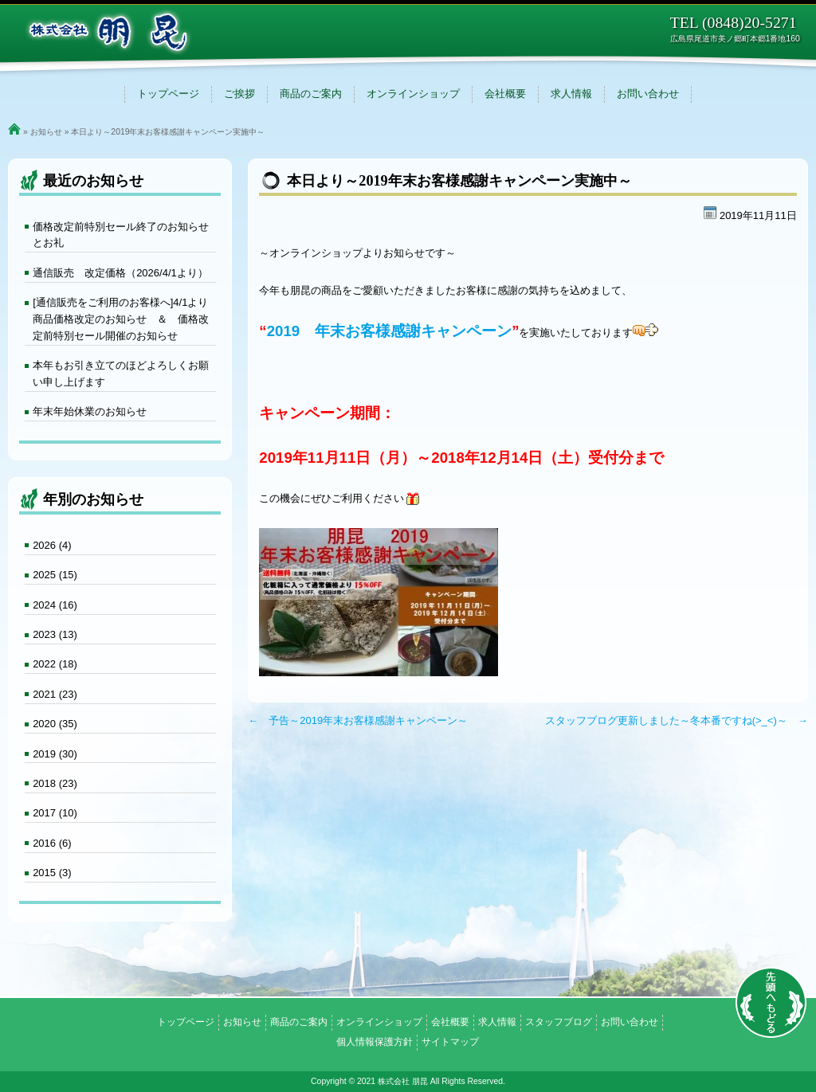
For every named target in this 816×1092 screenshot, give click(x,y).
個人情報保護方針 (374, 1041)
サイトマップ (450, 1041)
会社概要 (505, 94)
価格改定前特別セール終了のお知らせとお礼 (121, 235)
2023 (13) (55, 634)
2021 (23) (55, 694)
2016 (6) (52, 843)
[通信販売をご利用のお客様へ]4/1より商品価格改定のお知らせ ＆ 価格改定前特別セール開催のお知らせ (121, 319)
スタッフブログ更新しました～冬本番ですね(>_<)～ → (676, 720)
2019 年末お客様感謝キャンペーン (389, 331)
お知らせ (46, 131)
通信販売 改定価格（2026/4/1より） (120, 273)
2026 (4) (52, 545)
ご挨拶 (239, 94)
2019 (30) (55, 754)
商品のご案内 (311, 94)
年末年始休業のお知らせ (90, 411)
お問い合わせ (648, 94)
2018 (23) (55, 783)
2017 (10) (55, 813)
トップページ (168, 94)
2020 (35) (55, 724)
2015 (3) (52, 873)
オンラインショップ (413, 94)
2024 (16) (55, 605)
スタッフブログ (558, 1021)
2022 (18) (55, 664)
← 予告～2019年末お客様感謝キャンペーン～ (358, 720)
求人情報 (571, 94)
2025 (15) (55, 575)
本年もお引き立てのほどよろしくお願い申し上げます (121, 373)
